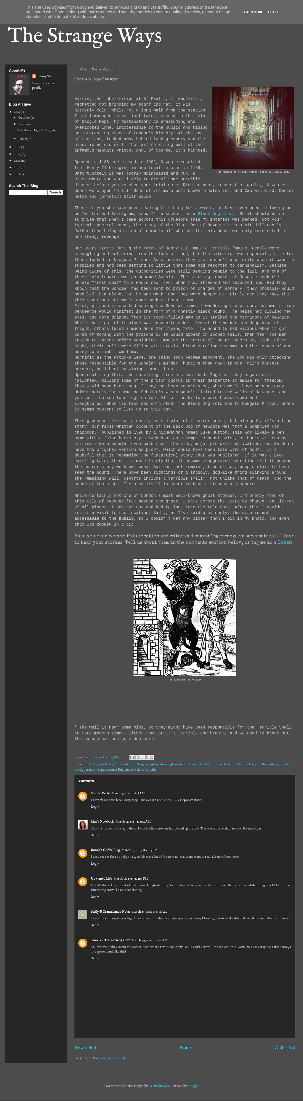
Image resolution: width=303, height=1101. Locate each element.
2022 (17, 147)
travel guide (148, 770)
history (217, 764)
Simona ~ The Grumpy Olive (110, 940)
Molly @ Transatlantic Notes (110, 912)
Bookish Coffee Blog (105, 850)
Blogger (193, 1086)
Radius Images (158, 1086)
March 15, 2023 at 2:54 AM (133, 821)
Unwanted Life (101, 878)
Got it (273, 12)
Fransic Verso (100, 793)
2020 (17, 160)
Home (186, 1048)
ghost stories (160, 764)
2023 (17, 112)
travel (135, 770)
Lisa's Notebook (102, 821)
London (229, 764)
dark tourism (127, 764)
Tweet (284, 542)
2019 (17, 167)
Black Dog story (216, 214)
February (25, 124)
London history (267, 764)
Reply (95, 807)
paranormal (92, 770)
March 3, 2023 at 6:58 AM (128, 793)
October (24, 118)
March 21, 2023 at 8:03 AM (149, 912)
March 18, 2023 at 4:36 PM (130, 878)
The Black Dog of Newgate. (36, 130)
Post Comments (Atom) (109, 1058)
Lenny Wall (45, 76)
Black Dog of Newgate (101, 764)
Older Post (284, 1048)
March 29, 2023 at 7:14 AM (149, 940)
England (144, 764)
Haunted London (199, 764)
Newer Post (85, 1048)
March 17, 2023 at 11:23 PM (139, 850)
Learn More (252, 12)
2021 (17, 154)
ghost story (178, 764)
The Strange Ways (85, 37)
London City (246, 764)
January (24, 138)
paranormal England (115, 770)
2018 (17, 174)
